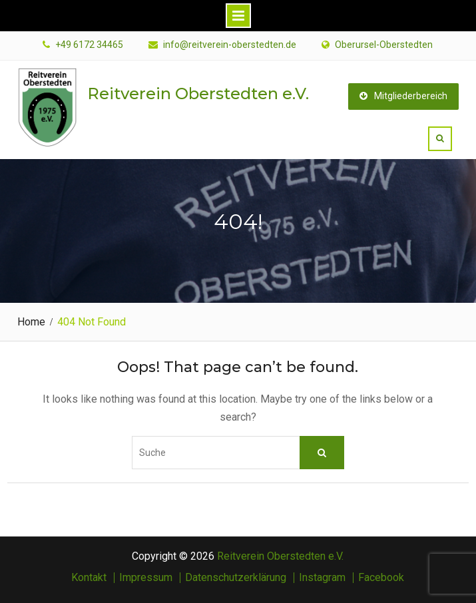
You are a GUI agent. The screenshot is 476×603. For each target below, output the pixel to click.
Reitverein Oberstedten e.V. (198, 93)
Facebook (381, 577)
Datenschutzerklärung (235, 577)
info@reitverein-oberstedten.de (229, 45)
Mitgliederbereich (403, 96)
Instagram (322, 577)
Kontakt (89, 577)
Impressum (145, 577)
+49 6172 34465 (89, 45)
